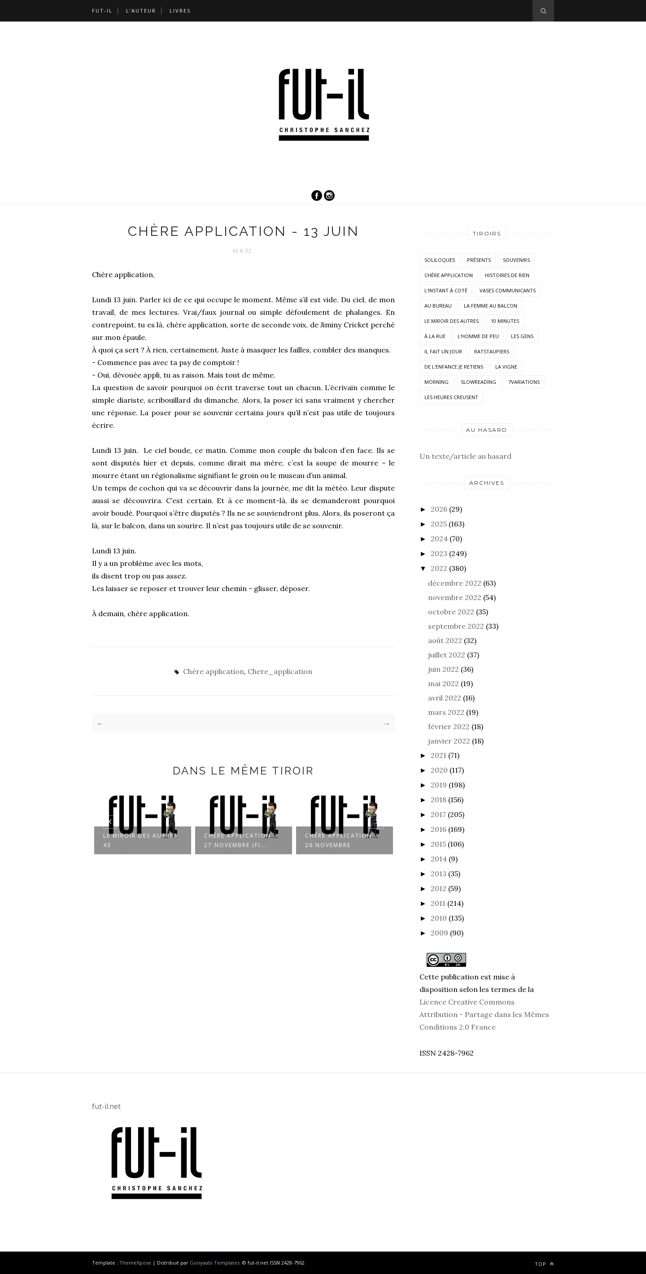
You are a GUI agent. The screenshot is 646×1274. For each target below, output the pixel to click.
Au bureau (438, 305)
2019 (439, 784)
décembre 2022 (454, 582)
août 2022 (445, 640)
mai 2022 (443, 683)
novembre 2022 (454, 597)
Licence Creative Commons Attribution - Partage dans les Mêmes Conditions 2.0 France (484, 1014)
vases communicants (508, 290)
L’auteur (141, 10)
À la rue (434, 336)
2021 (438, 755)
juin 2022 (443, 669)
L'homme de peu (478, 336)
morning (436, 381)
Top (544, 1264)
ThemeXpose (135, 1262)
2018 (438, 799)
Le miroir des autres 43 (140, 840)
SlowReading (478, 381)
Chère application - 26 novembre (341, 840)
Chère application (213, 671)
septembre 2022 (456, 626)
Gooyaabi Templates (215, 1262)
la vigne (506, 366)
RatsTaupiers (491, 351)
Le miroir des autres (451, 320)
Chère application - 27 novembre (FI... (240, 840)
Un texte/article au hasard (465, 456)
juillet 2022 (446, 654)
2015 (438, 843)
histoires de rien (507, 275)
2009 (439, 932)
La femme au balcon (490, 305)
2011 (438, 903)
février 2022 (449, 726)
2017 (438, 814)
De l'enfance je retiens (453, 366)
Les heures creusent (451, 397)
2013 (438, 873)
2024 (439, 538)
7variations (524, 381)
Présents (479, 260)
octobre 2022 (451, 611)
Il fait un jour (443, 351)
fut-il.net (106, 1106)
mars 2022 (446, 712)
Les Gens (522, 336)
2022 (439, 568)
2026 (439, 508)
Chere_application (280, 671)
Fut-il (102, 10)
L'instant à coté (445, 290)
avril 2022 (444, 697)
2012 (438, 888)
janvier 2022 (449, 740)
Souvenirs (516, 260)
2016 (438, 829)
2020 (439, 769)
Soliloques (439, 260)
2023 (439, 553)
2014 (439, 858)
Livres (180, 10)
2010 (439, 917)
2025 (439, 523)
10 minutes (505, 320)
